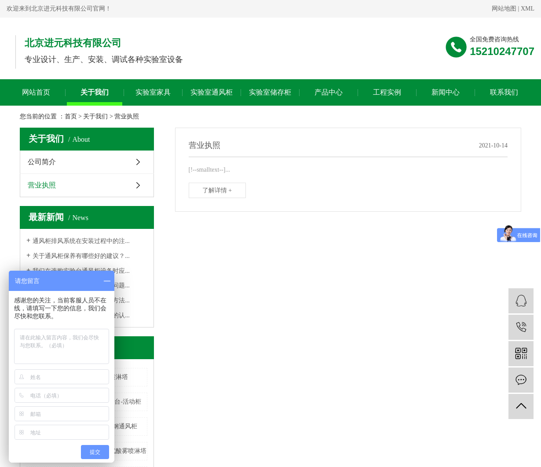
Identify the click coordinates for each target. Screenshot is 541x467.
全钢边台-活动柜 (118, 401)
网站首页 (36, 92)
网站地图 (504, 8)
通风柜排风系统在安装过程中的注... (81, 241)
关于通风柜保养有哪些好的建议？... (81, 256)
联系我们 (504, 92)
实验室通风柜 (211, 92)
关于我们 (94, 92)
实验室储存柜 (270, 92)
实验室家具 (153, 92)
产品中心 (328, 92)
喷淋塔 (119, 377)
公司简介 (42, 161)
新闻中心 (445, 92)
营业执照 (42, 185)
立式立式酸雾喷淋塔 (118, 451)
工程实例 (387, 92)
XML (527, 8)
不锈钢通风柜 (118, 426)
